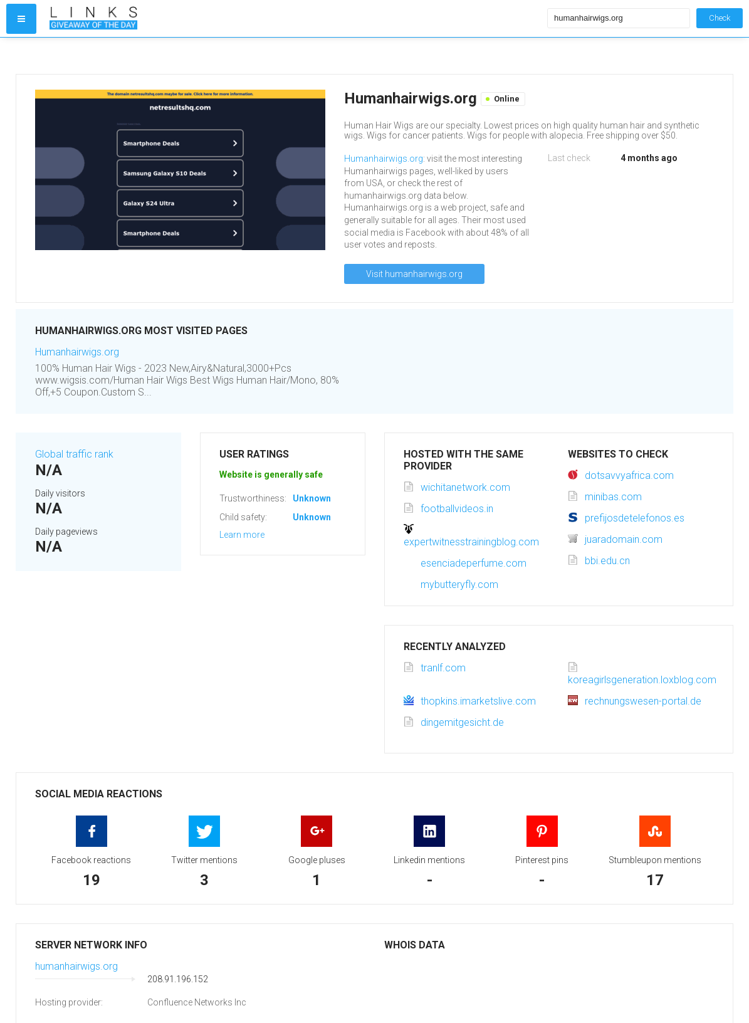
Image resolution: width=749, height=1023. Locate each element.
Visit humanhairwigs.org (414, 274)
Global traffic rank (74, 454)
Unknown (312, 498)
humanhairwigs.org (76, 966)
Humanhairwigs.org (383, 159)
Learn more (242, 535)
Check (719, 18)
